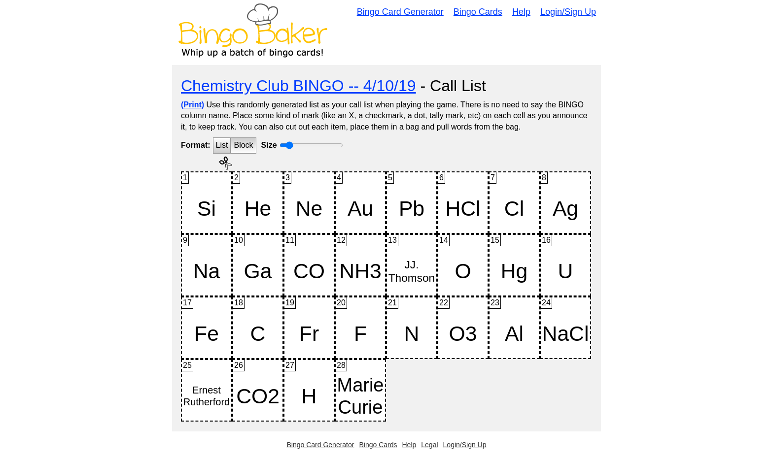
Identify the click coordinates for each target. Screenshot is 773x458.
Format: (196, 145)
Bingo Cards (478, 12)
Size (269, 145)
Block (243, 145)
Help (521, 12)
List (222, 145)
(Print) (192, 104)
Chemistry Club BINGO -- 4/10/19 (298, 86)
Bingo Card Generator (400, 12)
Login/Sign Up (568, 12)
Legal (429, 444)
